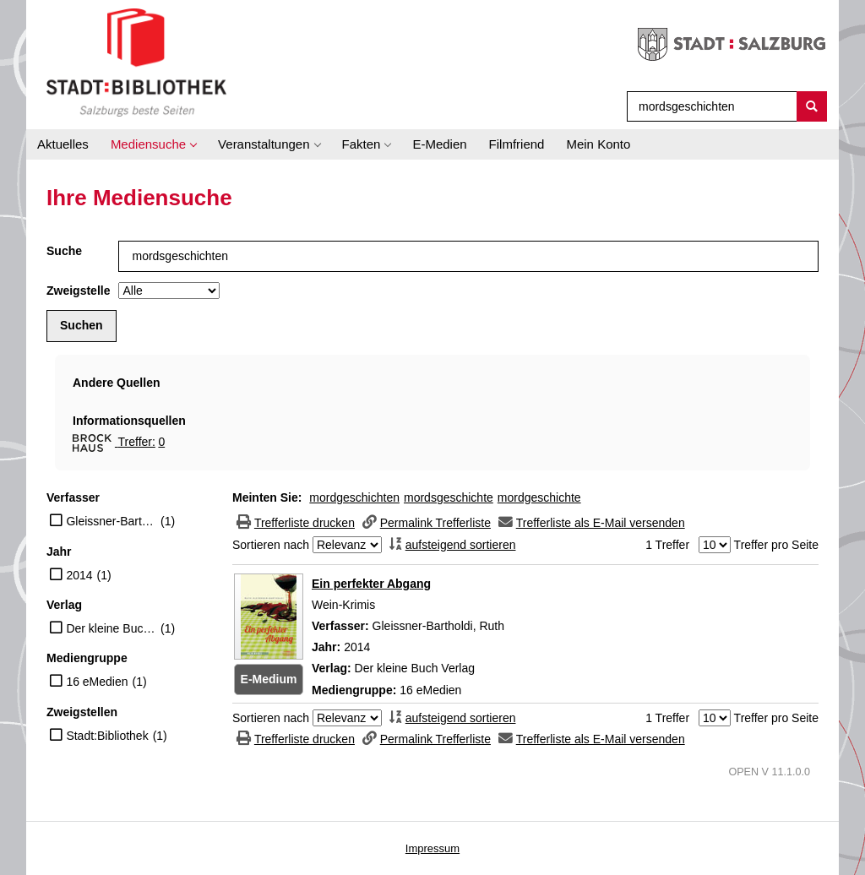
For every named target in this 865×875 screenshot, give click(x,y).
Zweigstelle (78, 290)
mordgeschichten (354, 497)
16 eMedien (97, 681)
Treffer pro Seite (776, 545)
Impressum (432, 848)
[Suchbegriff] (708, 106)
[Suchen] (812, 106)
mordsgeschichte (448, 497)
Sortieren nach (270, 545)
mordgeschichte (539, 497)
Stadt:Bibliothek (107, 735)
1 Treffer (667, 545)
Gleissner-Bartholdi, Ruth (111, 521)
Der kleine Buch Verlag (111, 628)
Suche (64, 251)
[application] (153, 144)
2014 (79, 575)
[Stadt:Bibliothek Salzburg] (136, 61)
